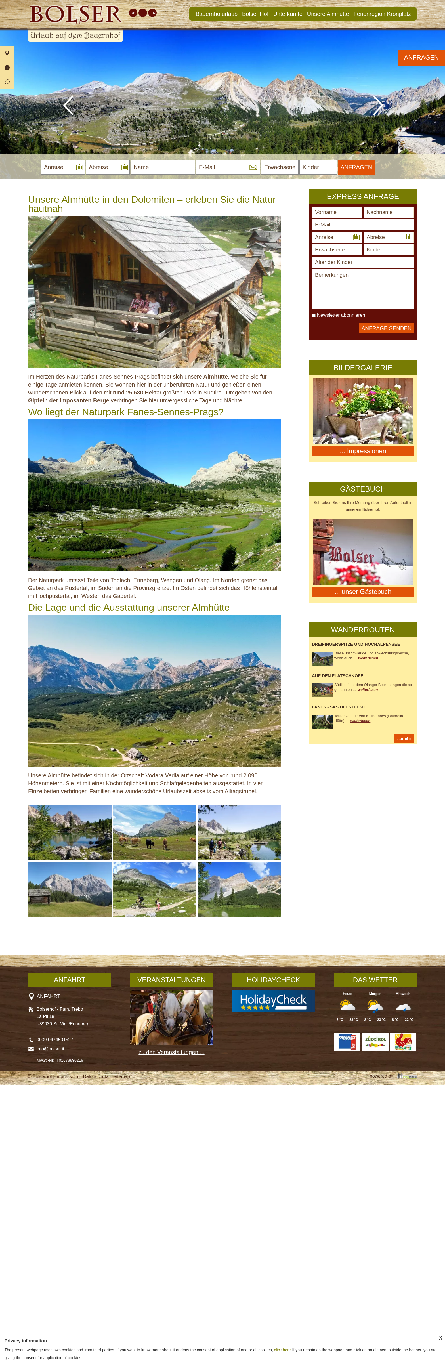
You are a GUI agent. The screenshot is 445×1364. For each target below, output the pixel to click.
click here (282, 1350)
